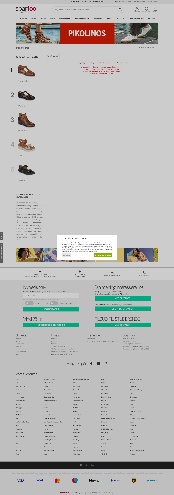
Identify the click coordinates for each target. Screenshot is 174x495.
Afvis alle (66, 255)
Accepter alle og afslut (103, 255)
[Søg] (120, 10)
